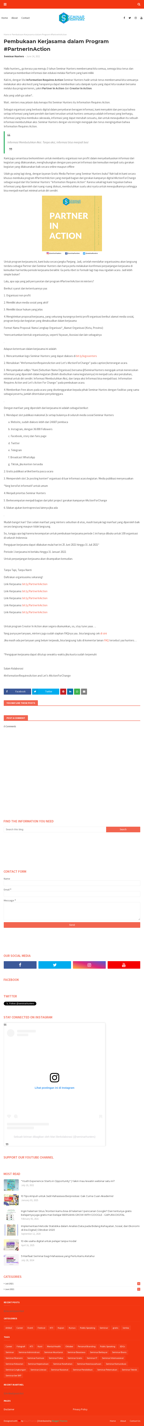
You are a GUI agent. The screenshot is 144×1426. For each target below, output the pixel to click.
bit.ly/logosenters (86, 356)
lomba (126, 1327)
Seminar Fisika (56, 1358)
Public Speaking (87, 1327)
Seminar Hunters (14, 56)
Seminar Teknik (129, 1369)
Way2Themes (30, 1420)
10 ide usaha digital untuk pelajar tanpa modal (48, 1241)
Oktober (69, 1346)
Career (19, 1327)
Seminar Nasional (59, 1369)
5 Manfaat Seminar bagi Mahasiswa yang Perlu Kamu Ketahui (57, 1256)
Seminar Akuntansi (53, 1352)
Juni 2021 (72, 1289)
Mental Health (54, 1346)
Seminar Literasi (38, 1369)
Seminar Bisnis (119, 1352)
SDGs (122, 1346)
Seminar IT (92, 1358)
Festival (41, 1327)
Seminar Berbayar (98, 1352)
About (123, 1420)
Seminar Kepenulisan (38, 1363)
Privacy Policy (80, 1409)
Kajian (61, 1327)
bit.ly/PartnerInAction (34, 584)
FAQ (106, 640)
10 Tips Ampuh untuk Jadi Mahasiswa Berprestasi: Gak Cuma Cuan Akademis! (67, 1196)
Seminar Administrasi (29, 1352)
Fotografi (21, 1346)
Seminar (104, 1327)
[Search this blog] (55, 829)
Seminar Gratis (75, 1358)
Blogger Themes (59, 1420)
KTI (51, 1327)
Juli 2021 (72, 1283)
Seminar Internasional (113, 1358)
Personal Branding (86, 1346)
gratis (115, 1327)
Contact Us (135, 1420)
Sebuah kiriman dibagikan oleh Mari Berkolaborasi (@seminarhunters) (54, 1136)
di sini (103, 633)
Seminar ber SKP (13, 1375)
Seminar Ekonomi (14, 1358)
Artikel (9, 1327)
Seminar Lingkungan (16, 1369)
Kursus (72, 1327)
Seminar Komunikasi (116, 1363)
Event (30, 1327)
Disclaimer (9, 1409)
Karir (40, 1346)
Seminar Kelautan (14, 1363)
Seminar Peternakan (107, 1369)
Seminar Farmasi (35, 1358)
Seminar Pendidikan (83, 1369)
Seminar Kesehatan (62, 1363)
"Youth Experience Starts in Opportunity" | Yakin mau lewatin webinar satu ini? (68, 1181)
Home (7, 34)
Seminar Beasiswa (76, 1352)
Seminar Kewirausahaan (89, 1363)
